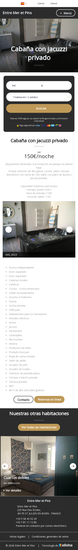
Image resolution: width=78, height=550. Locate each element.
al (42, 85)
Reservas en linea (49, 399)
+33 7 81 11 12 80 (24, 522)
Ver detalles (12, 490)
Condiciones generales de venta (50, 536)
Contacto (23, 400)
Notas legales (17, 536)
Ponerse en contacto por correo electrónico (39, 525)
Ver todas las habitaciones (39, 427)
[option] (39, 229)
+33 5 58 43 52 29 (24, 518)
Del (14, 85)
